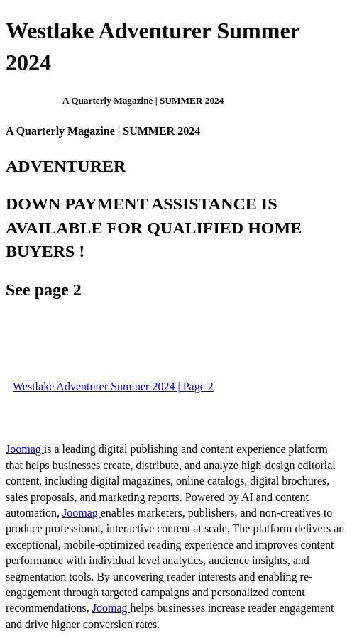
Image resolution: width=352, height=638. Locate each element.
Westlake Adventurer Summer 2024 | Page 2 (113, 386)
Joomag (25, 449)
